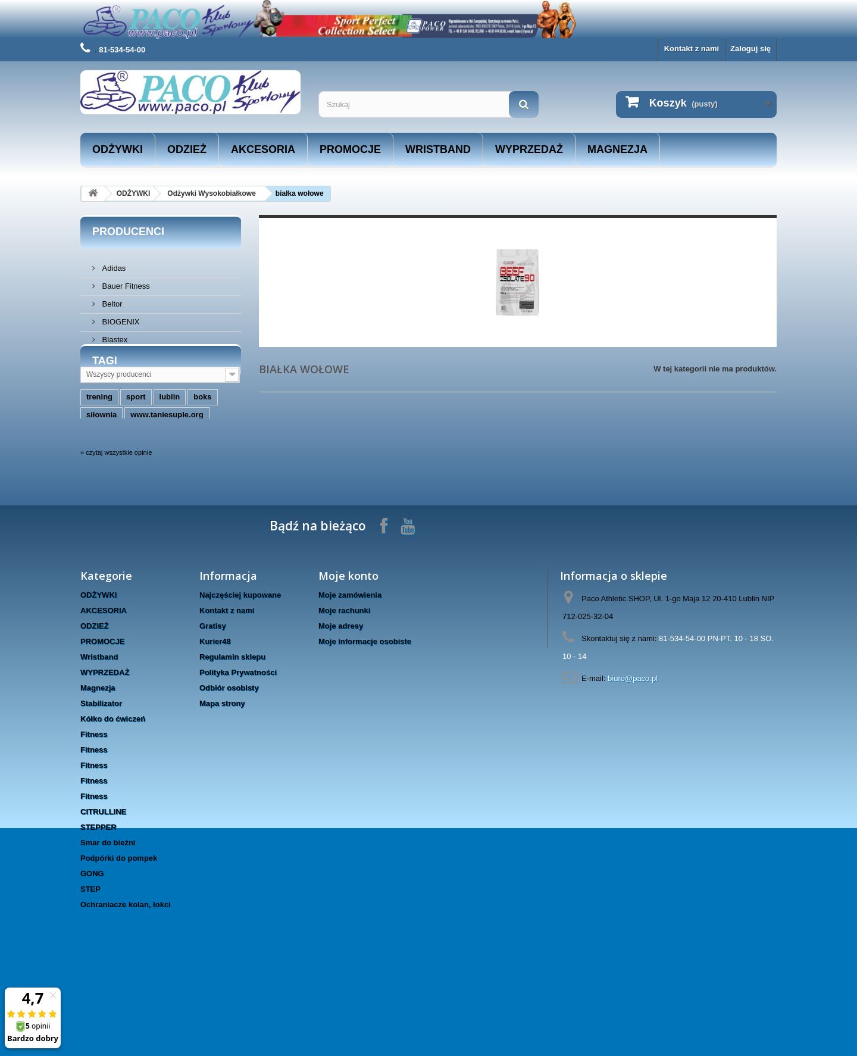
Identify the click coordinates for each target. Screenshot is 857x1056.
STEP (90, 965)
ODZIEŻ (187, 149)
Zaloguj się (750, 48)
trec (213, 484)
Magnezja (617, 149)
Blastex (113, 334)
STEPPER (98, 903)
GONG (92, 949)
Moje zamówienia (349, 671)
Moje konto (348, 652)
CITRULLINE (103, 887)
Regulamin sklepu (232, 733)
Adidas (113, 263)
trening (99, 448)
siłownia (101, 466)
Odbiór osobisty (229, 764)
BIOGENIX (119, 317)
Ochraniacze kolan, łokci (125, 980)
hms (138, 484)
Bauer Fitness (125, 281)
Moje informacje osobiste (364, 717)
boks (202, 448)
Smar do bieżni (107, 918)
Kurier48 (215, 717)
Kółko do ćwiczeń (112, 795)
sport (136, 448)
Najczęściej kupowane (240, 671)
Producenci (128, 232)
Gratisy (212, 702)
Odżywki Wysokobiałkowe (211, 193)
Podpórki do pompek (118, 934)
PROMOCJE (350, 149)
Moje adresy (340, 702)
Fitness (94, 810)
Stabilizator (101, 779)
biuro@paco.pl (633, 754)
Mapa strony (222, 779)
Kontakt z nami (691, 48)
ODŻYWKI (117, 149)
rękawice (175, 484)
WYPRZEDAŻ (529, 149)
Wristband (438, 149)
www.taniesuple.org (166, 466)
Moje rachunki (344, 686)
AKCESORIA (263, 149)
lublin (169, 448)
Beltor (111, 299)
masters (101, 484)
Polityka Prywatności (238, 748)
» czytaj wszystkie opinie (116, 528)
